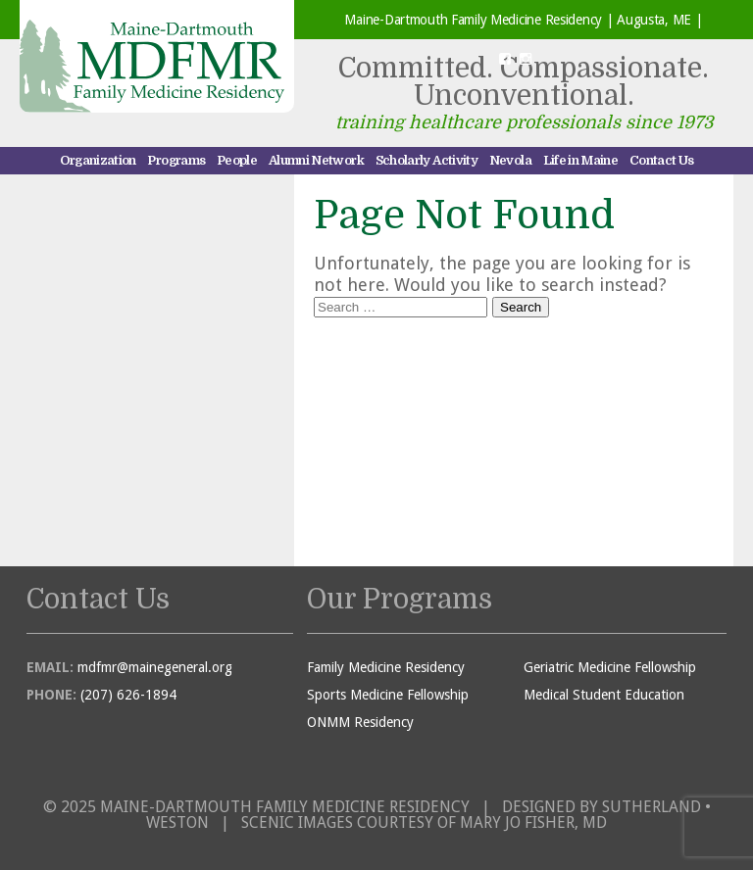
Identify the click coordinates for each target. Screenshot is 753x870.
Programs (176, 160)
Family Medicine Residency (386, 667)
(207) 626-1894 (128, 694)
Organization (98, 160)
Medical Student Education (604, 694)
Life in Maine (581, 160)
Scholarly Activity (426, 160)
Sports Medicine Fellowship (388, 694)
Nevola (510, 160)
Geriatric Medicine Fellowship (610, 667)
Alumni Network (316, 160)
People (237, 160)
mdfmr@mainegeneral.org (154, 667)
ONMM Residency (360, 722)
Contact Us (661, 160)
